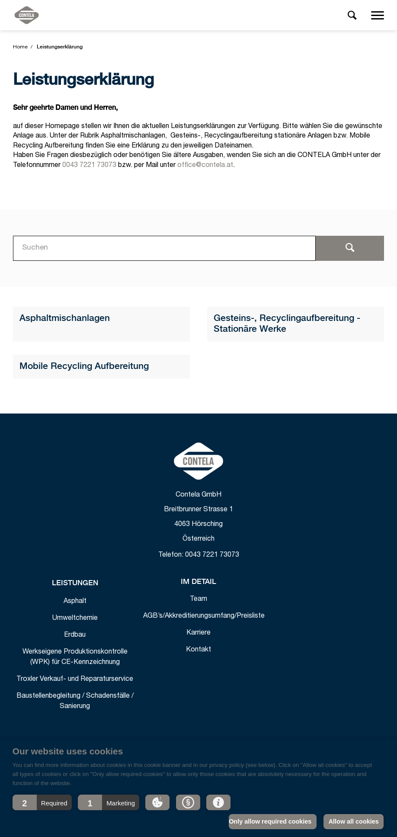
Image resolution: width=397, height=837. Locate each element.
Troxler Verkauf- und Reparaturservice (74, 679)
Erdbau (75, 635)
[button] (42, 802)
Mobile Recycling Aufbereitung (84, 366)
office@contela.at (205, 165)
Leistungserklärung (60, 47)
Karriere (198, 633)
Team (198, 599)
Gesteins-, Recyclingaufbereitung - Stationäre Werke (287, 324)
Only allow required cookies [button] (270, 821)
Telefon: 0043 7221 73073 (198, 555)
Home (20, 47)
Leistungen (75, 583)
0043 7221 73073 (89, 165)
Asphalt (75, 601)
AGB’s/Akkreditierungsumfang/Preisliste (204, 616)
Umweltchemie (75, 618)
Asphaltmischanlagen (64, 318)
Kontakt (198, 650)
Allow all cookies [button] (354, 821)
